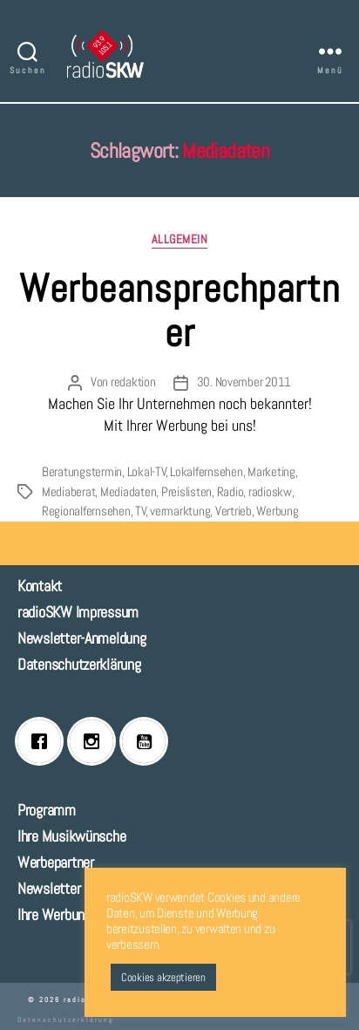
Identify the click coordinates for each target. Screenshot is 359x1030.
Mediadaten (128, 491)
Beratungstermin (82, 471)
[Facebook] (43, 741)
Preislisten (186, 491)
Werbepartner (55, 862)
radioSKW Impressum (78, 612)
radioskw (270, 491)
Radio (230, 491)
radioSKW (84, 999)
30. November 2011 (244, 381)
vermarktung (180, 510)
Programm (46, 810)
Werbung (277, 510)
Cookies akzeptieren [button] (163, 977)
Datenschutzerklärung (79, 664)
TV (140, 510)
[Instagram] (96, 741)
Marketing (271, 471)
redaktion (133, 381)
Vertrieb (233, 510)
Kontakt (39, 586)
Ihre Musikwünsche (71, 836)
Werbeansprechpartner (179, 310)
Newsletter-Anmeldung (81, 638)
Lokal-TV (146, 471)
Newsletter (48, 888)
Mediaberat (68, 491)
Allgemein (180, 239)
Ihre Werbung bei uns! (77, 914)
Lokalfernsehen (206, 471)
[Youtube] (148, 741)
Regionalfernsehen (86, 510)
